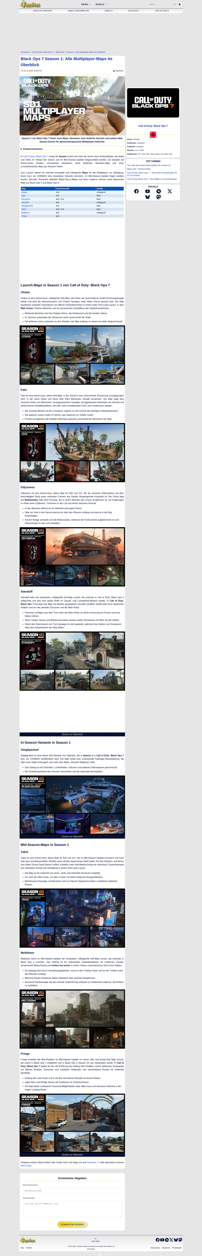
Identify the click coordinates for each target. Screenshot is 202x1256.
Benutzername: (30, 1185)
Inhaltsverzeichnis (33, 149)
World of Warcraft (42, 11)
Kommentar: (29, 1198)
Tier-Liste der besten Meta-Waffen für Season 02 (149, 165)
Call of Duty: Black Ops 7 (35, 156)
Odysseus (25, 199)
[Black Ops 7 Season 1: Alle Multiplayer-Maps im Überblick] (80, 52)
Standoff (25, 202)
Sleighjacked (27, 206)
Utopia (24, 192)
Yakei (23, 209)
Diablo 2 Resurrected (78, 11)
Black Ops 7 (133, 11)
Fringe (24, 216)
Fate (23, 195)
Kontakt (29, 1250)
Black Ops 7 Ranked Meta (139, 169)
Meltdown (25, 213)
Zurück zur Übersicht (72, 734)
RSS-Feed (26, 1166)
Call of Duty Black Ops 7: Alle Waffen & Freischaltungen (152, 179)
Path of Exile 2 (162, 11)
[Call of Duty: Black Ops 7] (42, 52)
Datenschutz (155, 1250)
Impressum (166, 1250)
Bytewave (119, 71)
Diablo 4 (108, 11)
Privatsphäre (177, 1250)
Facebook (92, 1162)
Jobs (22, 1250)
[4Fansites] (25, 52)
